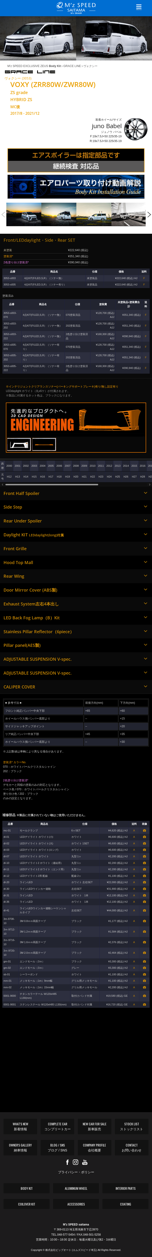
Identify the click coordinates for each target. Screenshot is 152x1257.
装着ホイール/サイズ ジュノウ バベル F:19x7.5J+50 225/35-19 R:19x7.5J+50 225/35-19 (106, 130)
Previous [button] (2, 212)
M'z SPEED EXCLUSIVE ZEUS (34, 66)
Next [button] (149, 212)
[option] (23, 214)
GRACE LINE (71, 66)
